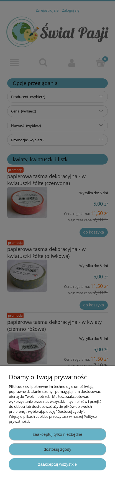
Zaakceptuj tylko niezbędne (57, 434)
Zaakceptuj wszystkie (57, 464)
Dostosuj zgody (57, 449)
